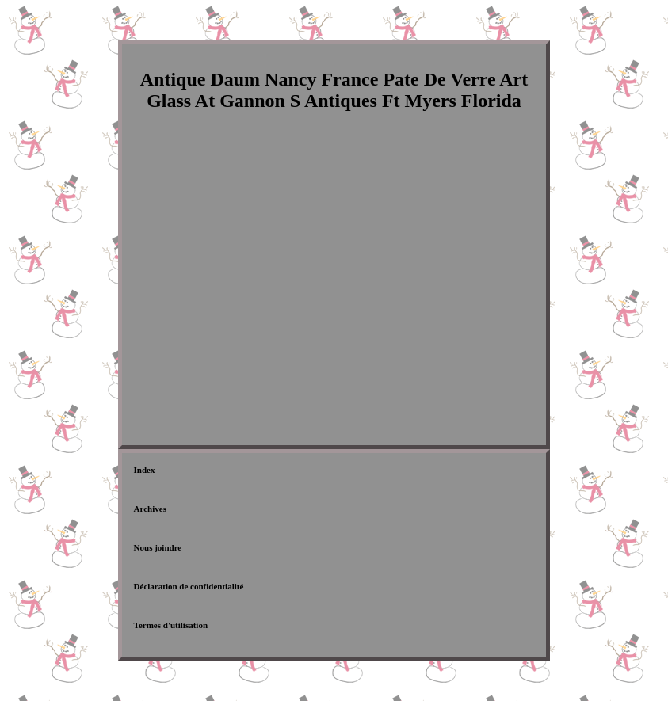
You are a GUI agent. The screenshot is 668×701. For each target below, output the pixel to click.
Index (144, 469)
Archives (150, 508)
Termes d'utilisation (171, 625)
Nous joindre (158, 547)
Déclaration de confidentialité (189, 586)
